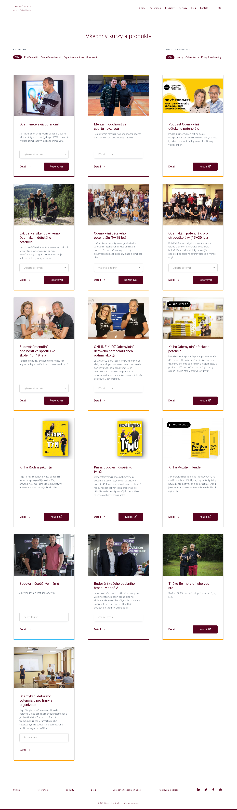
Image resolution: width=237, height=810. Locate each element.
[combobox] (44, 154)
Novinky (183, 8)
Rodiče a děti (31, 57)
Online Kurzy (192, 57)
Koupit (205, 166)
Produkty (170, 8)
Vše (17, 57)
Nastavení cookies (169, 790)
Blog (193, 8)
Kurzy (180, 57)
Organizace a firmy (74, 57)
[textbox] (44, 154)
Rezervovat (56, 166)
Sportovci (91, 57)
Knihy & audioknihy (211, 57)
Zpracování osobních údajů (127, 790)
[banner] (23, 8)
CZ (219, 8)
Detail (24, 166)
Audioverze (178, 304)
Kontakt (204, 8)
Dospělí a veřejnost (51, 57)
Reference (155, 8)
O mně (142, 8)
